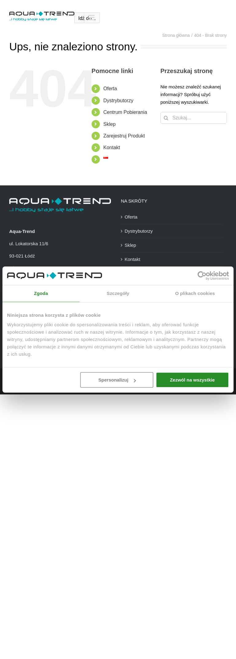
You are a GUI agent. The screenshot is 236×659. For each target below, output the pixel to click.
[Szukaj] (166, 118)
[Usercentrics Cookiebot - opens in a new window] (202, 275)
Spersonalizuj (117, 379)
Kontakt (111, 147)
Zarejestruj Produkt (124, 135)
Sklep (109, 124)
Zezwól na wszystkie (192, 379)
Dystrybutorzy (118, 100)
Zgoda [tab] (41, 293)
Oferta (110, 88)
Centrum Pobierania (125, 112)
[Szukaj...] (193, 118)
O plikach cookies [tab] (195, 293)
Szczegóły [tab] (118, 293)
